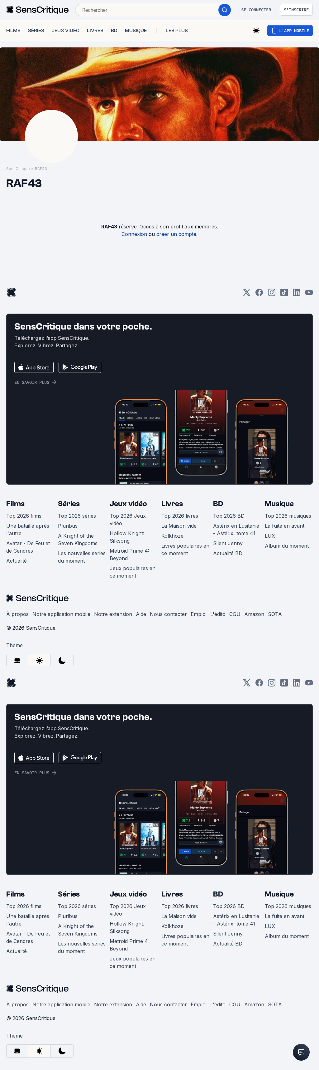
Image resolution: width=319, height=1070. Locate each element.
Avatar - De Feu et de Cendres (28, 547)
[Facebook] (259, 294)
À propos (17, 614)
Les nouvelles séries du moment (82, 557)
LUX (270, 536)
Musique (279, 504)
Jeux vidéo (128, 504)
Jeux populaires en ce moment (132, 572)
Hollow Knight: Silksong (127, 537)
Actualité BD (227, 553)
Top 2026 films (23, 516)
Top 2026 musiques (288, 516)
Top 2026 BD (229, 516)
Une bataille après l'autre (27, 529)
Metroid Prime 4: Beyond (129, 554)
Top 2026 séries (77, 516)
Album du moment (287, 546)
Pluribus (68, 526)
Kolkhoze (172, 536)
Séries (69, 504)
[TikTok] (284, 294)
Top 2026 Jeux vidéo (128, 519)
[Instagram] (271, 294)
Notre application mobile (61, 614)
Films (15, 504)
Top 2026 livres (179, 516)
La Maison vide (179, 526)
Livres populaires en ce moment (185, 549)
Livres (172, 504)
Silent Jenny (228, 543)
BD (218, 504)
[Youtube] (309, 294)
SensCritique (18, 168)
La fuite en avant (284, 526)
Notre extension (113, 614)
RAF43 (41, 168)
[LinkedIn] (296, 294)
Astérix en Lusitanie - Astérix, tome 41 (236, 529)
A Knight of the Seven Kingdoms (78, 539)
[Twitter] (246, 294)
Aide (141, 614)
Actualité (16, 561)
